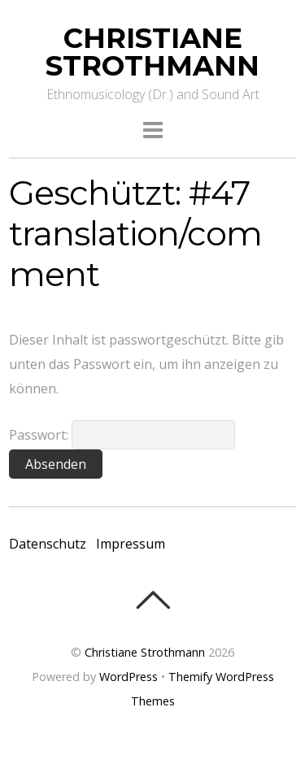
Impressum (130, 544)
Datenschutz (47, 544)
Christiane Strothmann (145, 652)
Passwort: (122, 435)
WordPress (128, 676)
